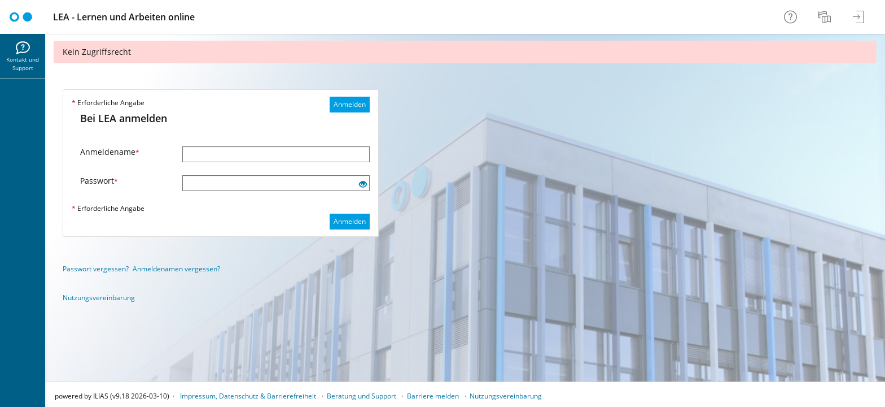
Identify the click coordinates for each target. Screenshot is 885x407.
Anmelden (350, 104)
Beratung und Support (361, 396)
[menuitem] (826, 17)
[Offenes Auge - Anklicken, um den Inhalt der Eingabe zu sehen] (363, 184)
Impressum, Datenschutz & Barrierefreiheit (248, 396)
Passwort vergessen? (96, 269)
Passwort (99, 180)
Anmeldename (109, 151)
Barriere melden (433, 396)
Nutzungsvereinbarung (99, 297)
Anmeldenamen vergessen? (176, 269)
